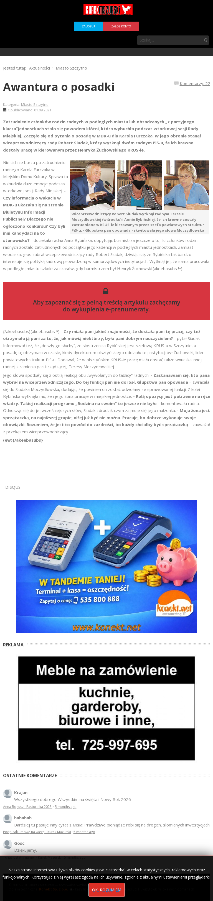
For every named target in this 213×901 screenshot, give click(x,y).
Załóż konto (121, 26)
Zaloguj (88, 26)
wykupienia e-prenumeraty (110, 309)
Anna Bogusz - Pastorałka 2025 (27, 806)
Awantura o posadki (59, 86)
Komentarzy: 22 (195, 83)
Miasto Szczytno (35, 104)
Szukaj (205, 40)
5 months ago (66, 806)
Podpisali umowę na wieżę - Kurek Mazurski (37, 832)
